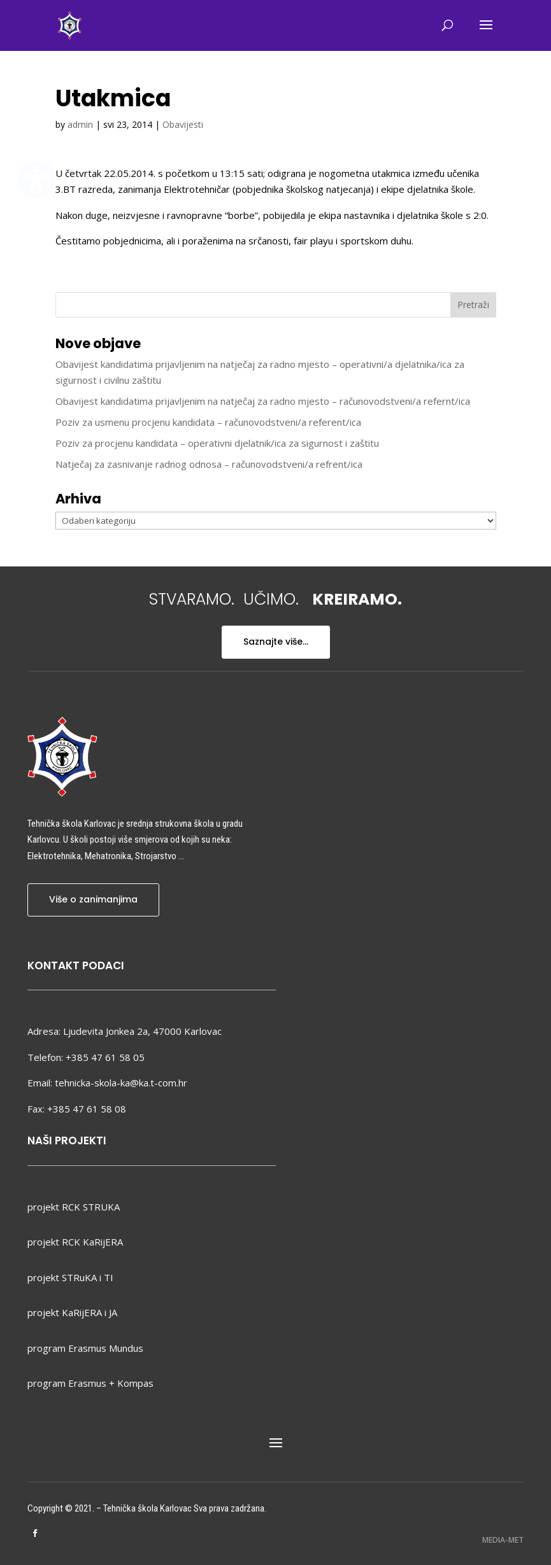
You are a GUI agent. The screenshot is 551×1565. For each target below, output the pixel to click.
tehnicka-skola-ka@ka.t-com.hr (121, 1082)
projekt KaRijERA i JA (72, 1312)
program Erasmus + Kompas (90, 1383)
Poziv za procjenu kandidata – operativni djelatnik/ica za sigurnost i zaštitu (217, 443)
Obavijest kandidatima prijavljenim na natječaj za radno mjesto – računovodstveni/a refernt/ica (262, 401)
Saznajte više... (275, 641)
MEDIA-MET (503, 1539)
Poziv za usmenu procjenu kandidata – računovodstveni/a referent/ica (208, 422)
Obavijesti (182, 124)
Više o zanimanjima (93, 899)
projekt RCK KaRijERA (75, 1241)
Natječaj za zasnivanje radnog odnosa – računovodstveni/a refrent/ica (208, 464)
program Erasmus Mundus (85, 1348)
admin (80, 124)
